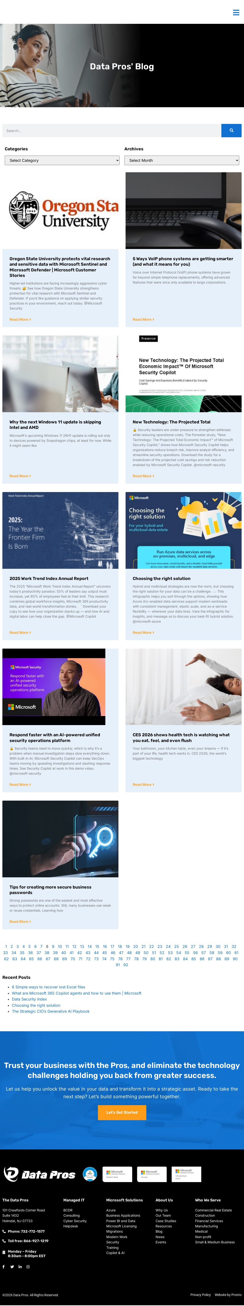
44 (96, 953)
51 (154, 953)
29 (209, 947)
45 (104, 953)
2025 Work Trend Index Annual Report (49, 579)
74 (104, 960)
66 (39, 960)
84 (185, 960)
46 (113, 953)
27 (193, 947)
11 (67, 947)
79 (144, 960)
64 (23, 960)
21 (144, 947)
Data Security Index (29, 1000)
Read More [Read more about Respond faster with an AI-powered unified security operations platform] (19, 785)
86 (202, 960)
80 (152, 960)
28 (201, 947)
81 (161, 960)
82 (168, 960)
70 (73, 960)
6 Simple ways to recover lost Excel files (48, 988)
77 (128, 960)
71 (80, 960)
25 (176, 947)
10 (60, 947)
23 (160, 947)
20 (135, 947)
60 (228, 953)
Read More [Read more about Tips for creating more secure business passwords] (19, 922)
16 (105, 947)
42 (79, 953)
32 (234, 947)
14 (90, 947)
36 (30, 953)
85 (193, 960)
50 (146, 953)
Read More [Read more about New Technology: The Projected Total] (142, 476)
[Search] (231, 130)
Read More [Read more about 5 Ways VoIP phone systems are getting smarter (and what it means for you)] (142, 319)
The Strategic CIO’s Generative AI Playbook (51, 1012)
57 (203, 953)
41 (72, 953)
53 (170, 953)
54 (178, 953)
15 (97, 947)
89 (226, 960)
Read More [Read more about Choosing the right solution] (142, 633)
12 (74, 947)
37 (38, 953)
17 (112, 947)
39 (55, 953)
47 (121, 953)
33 (5, 953)
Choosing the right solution (161, 579)
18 (120, 947)
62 (6, 960)
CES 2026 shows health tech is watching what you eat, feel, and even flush (181, 738)
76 (120, 960)
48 (129, 953)
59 (220, 953)
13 (82, 947)
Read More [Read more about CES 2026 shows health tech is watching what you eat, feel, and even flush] (142, 785)
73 (96, 960)
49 (137, 953)
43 (88, 953)
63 (14, 960)
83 (177, 960)
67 (48, 960)
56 (195, 953)
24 (168, 947)
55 (187, 953)
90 (235, 960)
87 (210, 960)
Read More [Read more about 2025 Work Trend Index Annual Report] (19, 633)
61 (236, 953)
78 (136, 960)
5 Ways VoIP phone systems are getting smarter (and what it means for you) (183, 261)
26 (185, 947)
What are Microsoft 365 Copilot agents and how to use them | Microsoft (76, 994)
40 (63, 953)
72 (88, 960)
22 (151, 947)
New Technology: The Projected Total (171, 422)
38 (47, 953)
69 (64, 960)
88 (218, 960)
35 (22, 953)
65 (31, 960)
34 (13, 953)
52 (162, 953)
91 (118, 966)
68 (56, 960)
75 (112, 960)
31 (226, 947)
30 (218, 947)
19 (128, 947)
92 (125, 966)
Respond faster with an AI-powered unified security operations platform (55, 738)
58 (211, 953)
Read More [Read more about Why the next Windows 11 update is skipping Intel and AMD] (19, 476)
